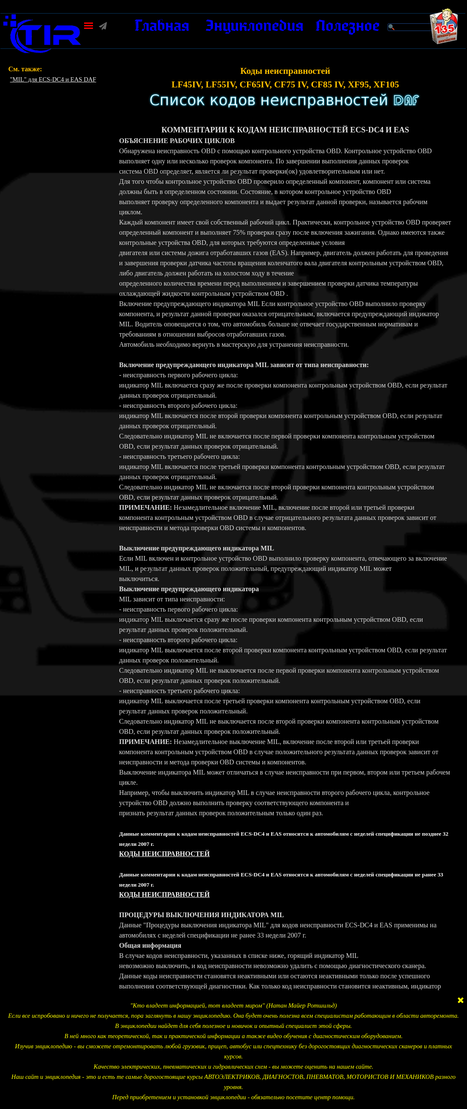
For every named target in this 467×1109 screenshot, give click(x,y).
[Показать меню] (88, 25)
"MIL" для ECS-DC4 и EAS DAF (53, 79)
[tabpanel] (60, 74)
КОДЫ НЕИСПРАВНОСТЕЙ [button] (164, 853)
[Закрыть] (460, 1001)
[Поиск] (414, 27)
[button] (42, 17)
